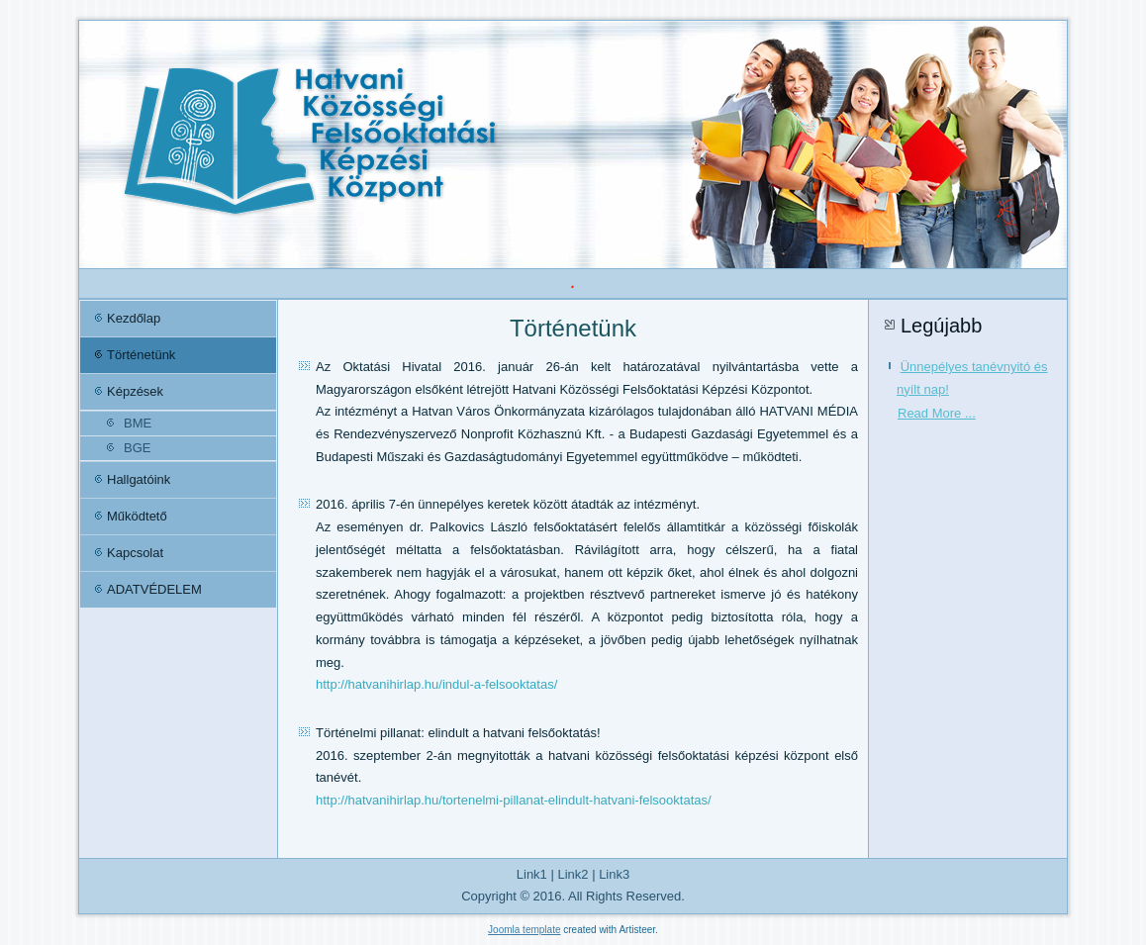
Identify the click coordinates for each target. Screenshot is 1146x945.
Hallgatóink (138, 479)
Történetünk (141, 354)
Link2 (572, 874)
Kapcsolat (135, 552)
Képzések (135, 391)
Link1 (532, 874)
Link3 (614, 874)
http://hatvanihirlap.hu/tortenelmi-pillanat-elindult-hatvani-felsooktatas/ (514, 800)
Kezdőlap (133, 318)
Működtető (137, 516)
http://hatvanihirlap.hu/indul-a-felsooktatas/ (436, 684)
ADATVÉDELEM (154, 589)
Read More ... (937, 413)
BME (137, 423)
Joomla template (524, 929)
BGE (137, 447)
